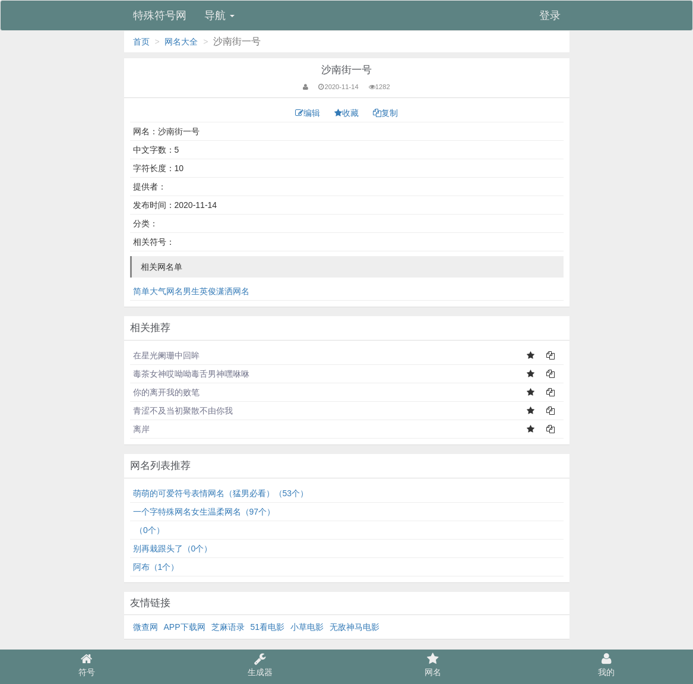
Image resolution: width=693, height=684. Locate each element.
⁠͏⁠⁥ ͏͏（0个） (148, 530)
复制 (385, 113)
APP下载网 (184, 627)
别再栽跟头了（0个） (173, 548)
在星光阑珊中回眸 (166, 355)
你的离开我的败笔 (166, 392)
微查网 (145, 627)
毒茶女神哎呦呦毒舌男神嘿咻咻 (191, 374)
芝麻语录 (228, 627)
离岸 (141, 429)
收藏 (347, 113)
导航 (219, 15)
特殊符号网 (159, 15)
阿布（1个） (156, 567)
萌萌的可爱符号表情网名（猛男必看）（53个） (221, 493)
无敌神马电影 (354, 627)
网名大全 (181, 41)
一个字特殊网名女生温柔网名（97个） (204, 511)
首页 (141, 41)
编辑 (308, 113)
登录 (550, 15)
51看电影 (268, 627)
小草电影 (307, 627)
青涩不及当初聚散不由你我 (183, 410)
